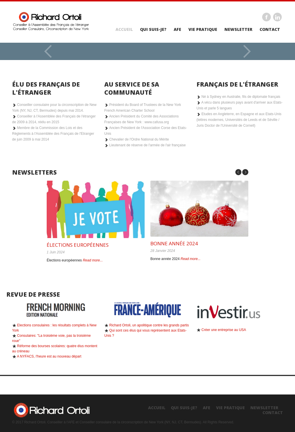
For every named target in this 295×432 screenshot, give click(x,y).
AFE (177, 29)
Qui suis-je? (153, 29)
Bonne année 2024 (174, 243)
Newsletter (238, 29)
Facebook (266, 17)
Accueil (124, 29)
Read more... (93, 260)
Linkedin (277, 17)
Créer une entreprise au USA (223, 330)
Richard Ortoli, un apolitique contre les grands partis (149, 325)
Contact (270, 29)
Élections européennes (78, 245)
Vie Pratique (202, 29)
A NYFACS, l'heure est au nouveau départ (49, 356)
